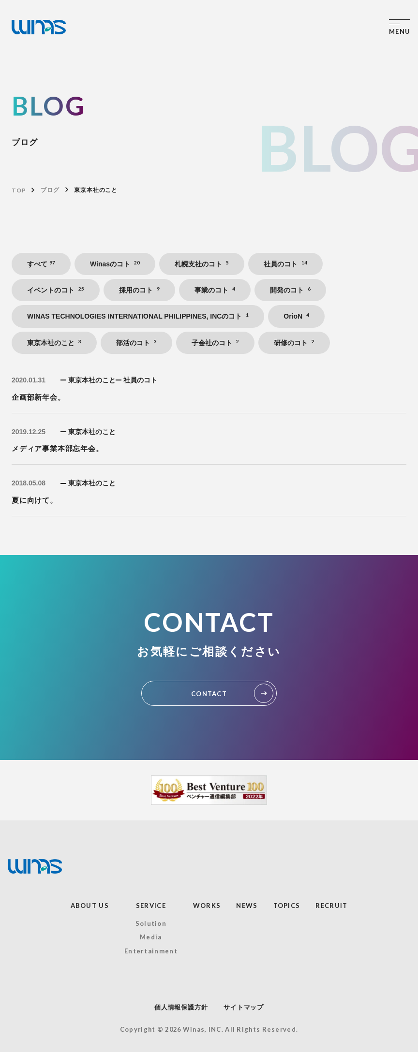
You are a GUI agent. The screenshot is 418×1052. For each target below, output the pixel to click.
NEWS (246, 905)
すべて (41, 264)
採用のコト (139, 290)
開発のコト (290, 290)
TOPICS (286, 905)
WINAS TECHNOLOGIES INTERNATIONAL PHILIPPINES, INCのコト (138, 316)
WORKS (207, 905)
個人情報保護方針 (181, 1007)
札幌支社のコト (202, 264)
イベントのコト (55, 290)
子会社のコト (215, 342)
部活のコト (136, 342)
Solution (150, 923)
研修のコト (294, 342)
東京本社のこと (54, 342)
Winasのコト (115, 264)
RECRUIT (331, 905)
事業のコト (214, 290)
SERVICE (151, 905)
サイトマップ (244, 1007)
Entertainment (151, 951)
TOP (19, 190)
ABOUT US (90, 905)
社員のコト (285, 264)
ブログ (50, 190)
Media (151, 937)
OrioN (296, 316)
